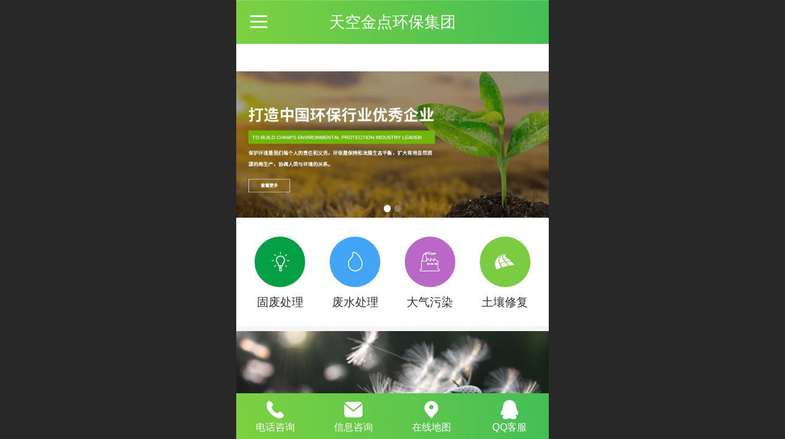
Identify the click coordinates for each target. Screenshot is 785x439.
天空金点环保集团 (392, 21)
